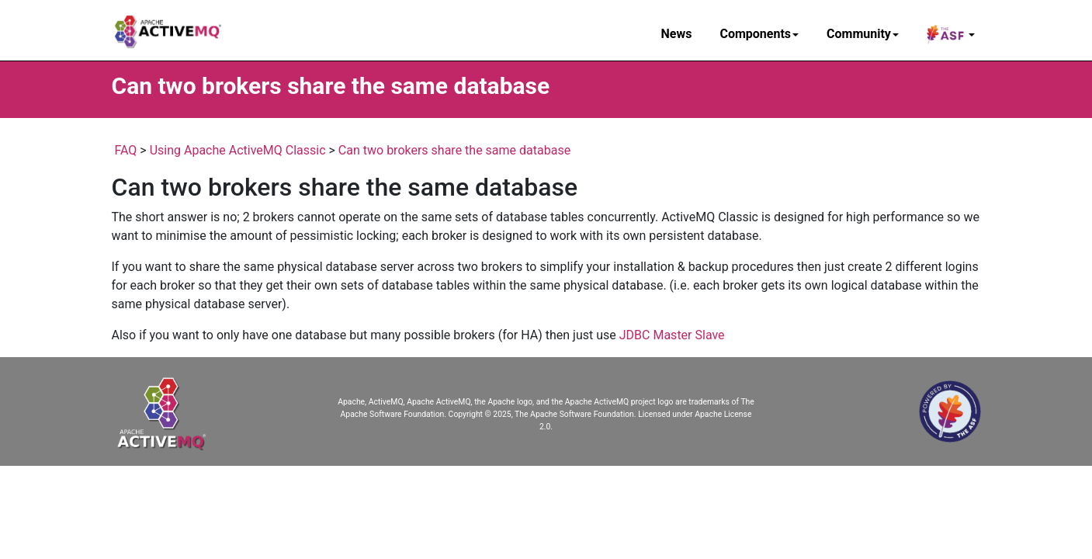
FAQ (125, 150)
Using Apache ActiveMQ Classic (238, 150)
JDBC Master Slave (672, 335)
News (676, 33)
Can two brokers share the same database (454, 150)
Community (863, 33)
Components (759, 33)
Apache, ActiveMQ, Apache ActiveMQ (404, 402)
